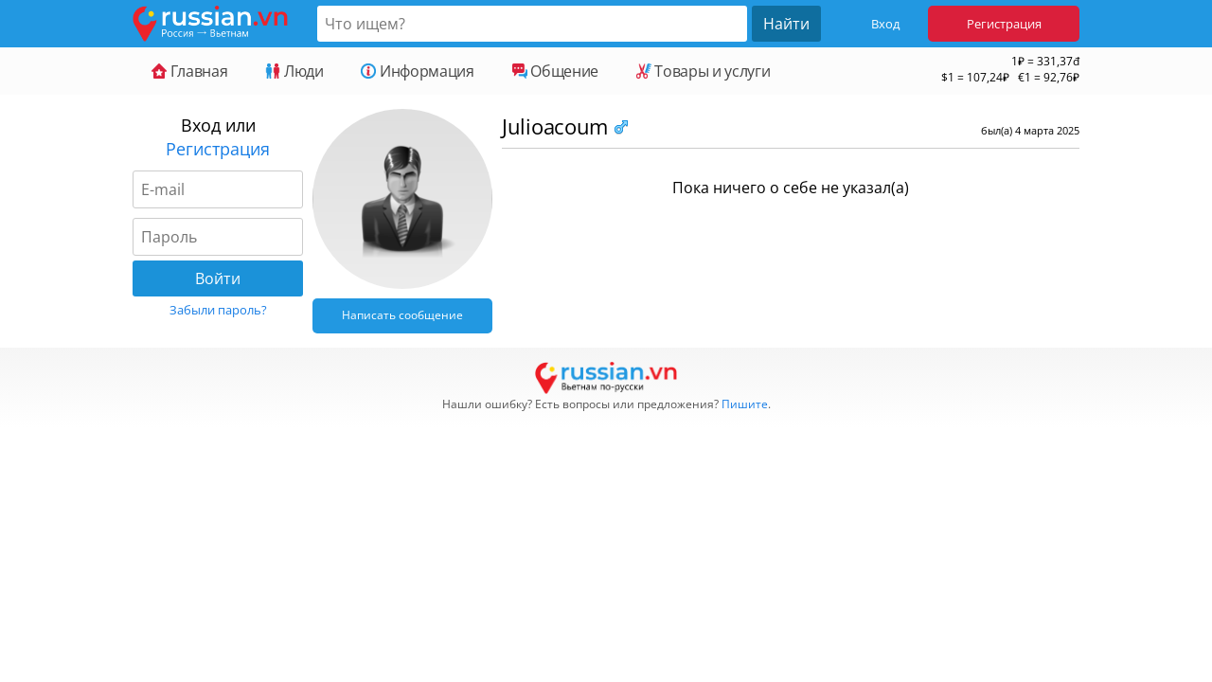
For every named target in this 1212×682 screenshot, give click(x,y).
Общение (555, 71)
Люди (294, 71)
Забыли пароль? (218, 309)
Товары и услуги (703, 71)
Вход (885, 23)
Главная (189, 71)
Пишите (745, 404)
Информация (417, 71)
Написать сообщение (402, 315)
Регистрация (1004, 23)
